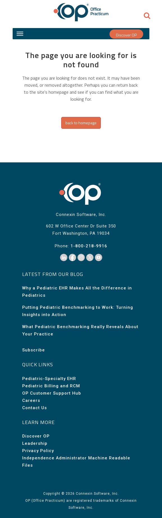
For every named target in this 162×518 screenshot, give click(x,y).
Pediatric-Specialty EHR (49, 378)
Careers (31, 400)
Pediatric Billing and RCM (51, 385)
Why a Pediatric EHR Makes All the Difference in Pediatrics (77, 292)
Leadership (34, 443)
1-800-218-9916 (88, 245)
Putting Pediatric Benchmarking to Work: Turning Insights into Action (77, 311)
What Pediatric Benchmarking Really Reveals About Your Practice (80, 330)
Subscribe (33, 350)
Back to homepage (81, 123)
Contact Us (34, 407)
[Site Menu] (20, 34)
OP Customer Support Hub (51, 393)
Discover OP (126, 35)
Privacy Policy (38, 450)
